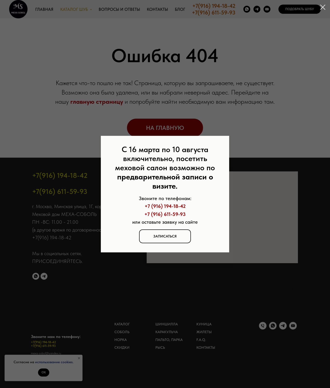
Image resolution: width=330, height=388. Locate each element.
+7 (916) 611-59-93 (165, 214)
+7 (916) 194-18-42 (165, 206)
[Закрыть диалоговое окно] (323, 7)
